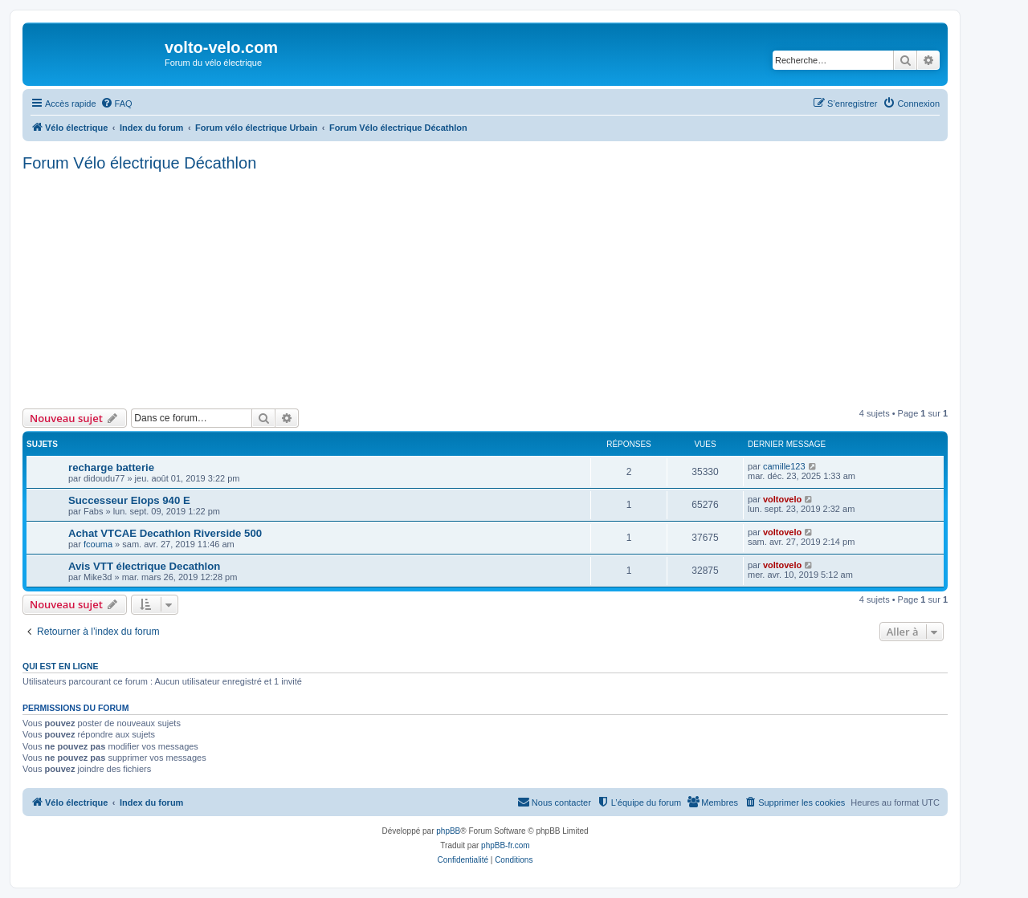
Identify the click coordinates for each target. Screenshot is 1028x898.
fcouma (98, 544)
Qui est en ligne (60, 666)
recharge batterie (111, 467)
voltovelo (782, 499)
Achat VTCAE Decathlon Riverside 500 (165, 533)
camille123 (784, 466)
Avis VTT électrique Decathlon (144, 566)
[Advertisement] (504, 288)
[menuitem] (116, 103)
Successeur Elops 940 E (129, 500)
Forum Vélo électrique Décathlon (139, 163)
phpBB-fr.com (505, 845)
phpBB (448, 831)
